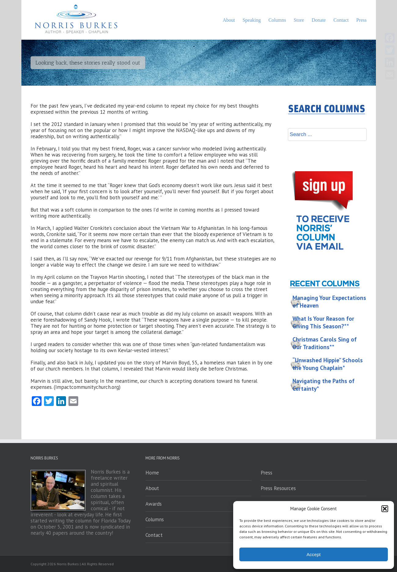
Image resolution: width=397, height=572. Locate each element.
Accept (314, 554)
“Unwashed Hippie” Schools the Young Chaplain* (327, 363)
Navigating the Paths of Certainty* (323, 384)
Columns (154, 519)
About (152, 488)
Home (152, 472)
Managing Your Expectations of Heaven (329, 301)
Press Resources (278, 488)
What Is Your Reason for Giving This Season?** (323, 322)
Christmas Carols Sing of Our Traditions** (324, 343)
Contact (154, 535)
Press (266, 472)
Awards (153, 503)
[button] (385, 509)
